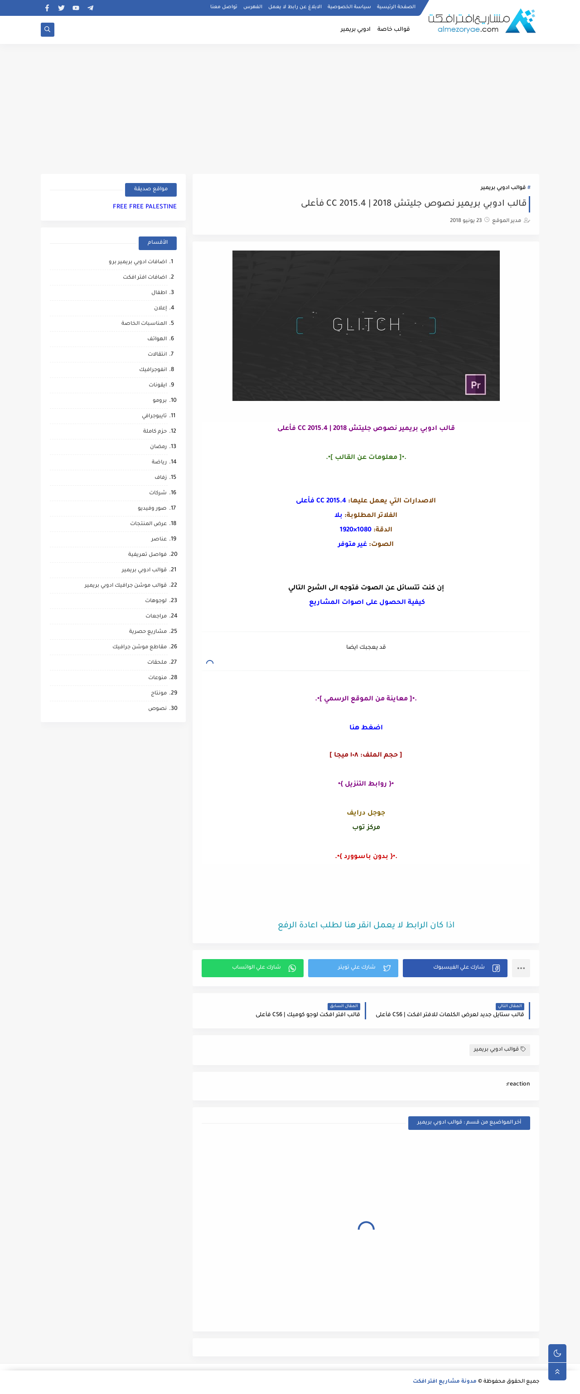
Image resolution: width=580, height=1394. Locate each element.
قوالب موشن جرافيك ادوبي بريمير (126, 586)
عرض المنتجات (148, 524)
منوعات (157, 678)
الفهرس (252, 7)
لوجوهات (156, 601)
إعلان (160, 309)
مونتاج (159, 694)
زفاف (161, 478)
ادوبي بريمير (356, 30)
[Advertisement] (290, 107)
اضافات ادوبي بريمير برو (138, 262)
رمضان (158, 447)
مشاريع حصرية (148, 632)
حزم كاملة (155, 432)
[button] (455, 968)
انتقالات (157, 355)
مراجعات (156, 617)
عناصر (159, 540)
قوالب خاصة (393, 30)
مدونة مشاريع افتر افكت (445, 1382)
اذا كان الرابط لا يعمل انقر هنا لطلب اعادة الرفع (366, 926)
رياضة (159, 463)
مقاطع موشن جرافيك (139, 648)
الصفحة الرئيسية (396, 7)
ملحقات (157, 663)
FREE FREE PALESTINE (145, 207)
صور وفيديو (152, 509)
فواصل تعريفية (147, 555)
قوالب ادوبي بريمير (503, 188)
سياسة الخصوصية (349, 7)
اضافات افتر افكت (145, 278)
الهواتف (157, 339)
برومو (160, 401)
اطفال (159, 293)
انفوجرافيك (153, 370)
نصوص (157, 709)
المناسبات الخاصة (144, 324)
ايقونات (158, 386)
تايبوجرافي (154, 417)
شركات (158, 494)
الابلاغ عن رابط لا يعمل (295, 7)
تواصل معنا (223, 7)
